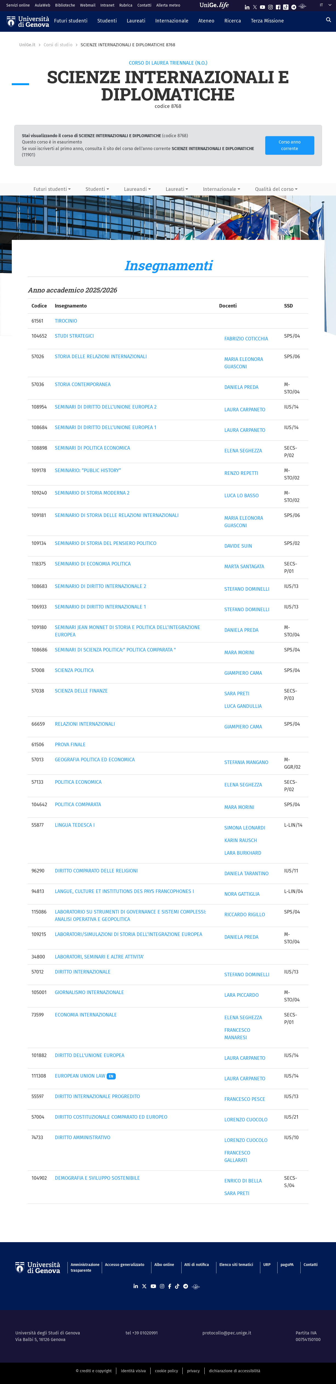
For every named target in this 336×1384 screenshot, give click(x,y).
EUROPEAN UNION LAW (85, 1076)
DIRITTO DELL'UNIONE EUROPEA (89, 1055)
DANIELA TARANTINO (246, 874)
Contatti (144, 5)
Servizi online (18, 5)
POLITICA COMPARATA (78, 805)
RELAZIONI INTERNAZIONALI (85, 724)
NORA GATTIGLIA (241, 894)
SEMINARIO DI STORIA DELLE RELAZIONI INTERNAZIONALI (117, 515)
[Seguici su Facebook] (278, 5)
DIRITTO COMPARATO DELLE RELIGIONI (96, 871)
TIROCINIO (66, 321)
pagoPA (287, 1264)
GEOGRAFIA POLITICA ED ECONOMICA (95, 760)
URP (266, 1264)
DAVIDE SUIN (238, 546)
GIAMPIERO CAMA (243, 673)
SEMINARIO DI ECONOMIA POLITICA (93, 564)
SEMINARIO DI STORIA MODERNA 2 (92, 493)
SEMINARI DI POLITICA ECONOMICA (92, 448)
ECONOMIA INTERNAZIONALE (86, 1015)
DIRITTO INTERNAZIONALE (83, 972)
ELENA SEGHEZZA (243, 451)
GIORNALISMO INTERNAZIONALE (89, 992)
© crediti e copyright (94, 1371)
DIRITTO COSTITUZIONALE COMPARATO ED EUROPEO (111, 1117)
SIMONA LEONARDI (244, 828)
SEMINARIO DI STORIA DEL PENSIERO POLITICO (105, 543)
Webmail (87, 5)
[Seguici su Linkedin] (247, 5)
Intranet (107, 5)
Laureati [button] (175, 189)
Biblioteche (65, 5)
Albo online (164, 1264)
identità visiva (133, 1371)
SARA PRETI (236, 694)
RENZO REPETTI (241, 473)
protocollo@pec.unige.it (226, 1333)
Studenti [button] (95, 189)
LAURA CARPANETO (244, 410)
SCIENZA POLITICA (74, 670)
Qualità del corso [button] (274, 189)
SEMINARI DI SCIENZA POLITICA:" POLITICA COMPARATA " (115, 650)
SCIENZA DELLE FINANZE (81, 691)
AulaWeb (42, 5)
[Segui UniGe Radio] (302, 5)
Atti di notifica (196, 1264)
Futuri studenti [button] (50, 189)
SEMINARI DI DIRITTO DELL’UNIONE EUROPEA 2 (106, 407)
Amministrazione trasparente (83, 1267)
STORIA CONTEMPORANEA (83, 384)
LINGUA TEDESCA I (75, 825)
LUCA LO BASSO (241, 496)
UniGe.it (27, 44)
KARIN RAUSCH (240, 840)
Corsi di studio (58, 44)
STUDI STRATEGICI (74, 336)
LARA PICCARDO (241, 995)
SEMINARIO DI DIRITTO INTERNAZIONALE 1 (100, 607)
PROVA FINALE (70, 745)
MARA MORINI (239, 653)
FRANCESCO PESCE (244, 1099)
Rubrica (125, 5)
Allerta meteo (168, 5)
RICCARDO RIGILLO (244, 915)
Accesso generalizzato (124, 1264)
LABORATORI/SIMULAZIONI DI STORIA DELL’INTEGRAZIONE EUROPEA (128, 934)
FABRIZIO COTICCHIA (246, 339)
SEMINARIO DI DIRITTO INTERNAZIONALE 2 (100, 586)
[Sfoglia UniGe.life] (216, 5)
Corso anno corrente (290, 145)
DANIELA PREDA (241, 387)
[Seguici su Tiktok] (286, 5)
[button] (70, 21)
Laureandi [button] (135, 189)
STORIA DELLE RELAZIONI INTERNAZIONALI (101, 357)
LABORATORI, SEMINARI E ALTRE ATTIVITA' (99, 957)
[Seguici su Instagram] (270, 5)
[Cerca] (328, 20)
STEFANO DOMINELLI (246, 589)
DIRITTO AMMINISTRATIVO (82, 1138)
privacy (193, 1371)
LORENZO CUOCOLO (245, 1120)
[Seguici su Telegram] (294, 5)
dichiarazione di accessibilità (234, 1371)
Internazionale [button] (219, 189)
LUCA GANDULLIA (243, 706)
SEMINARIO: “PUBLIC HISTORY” (88, 470)
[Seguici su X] (255, 5)
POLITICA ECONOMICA (78, 782)
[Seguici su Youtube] (262, 5)
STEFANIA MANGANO (246, 762)
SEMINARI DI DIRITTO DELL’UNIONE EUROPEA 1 (105, 427)
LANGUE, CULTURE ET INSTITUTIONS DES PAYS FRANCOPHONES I (124, 891)
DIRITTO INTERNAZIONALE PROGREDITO (97, 1096)
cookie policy (166, 1371)
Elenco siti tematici (236, 1264)
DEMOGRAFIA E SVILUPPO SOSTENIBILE (97, 1178)
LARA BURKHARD (242, 853)
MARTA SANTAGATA (244, 567)
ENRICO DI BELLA (243, 1181)
